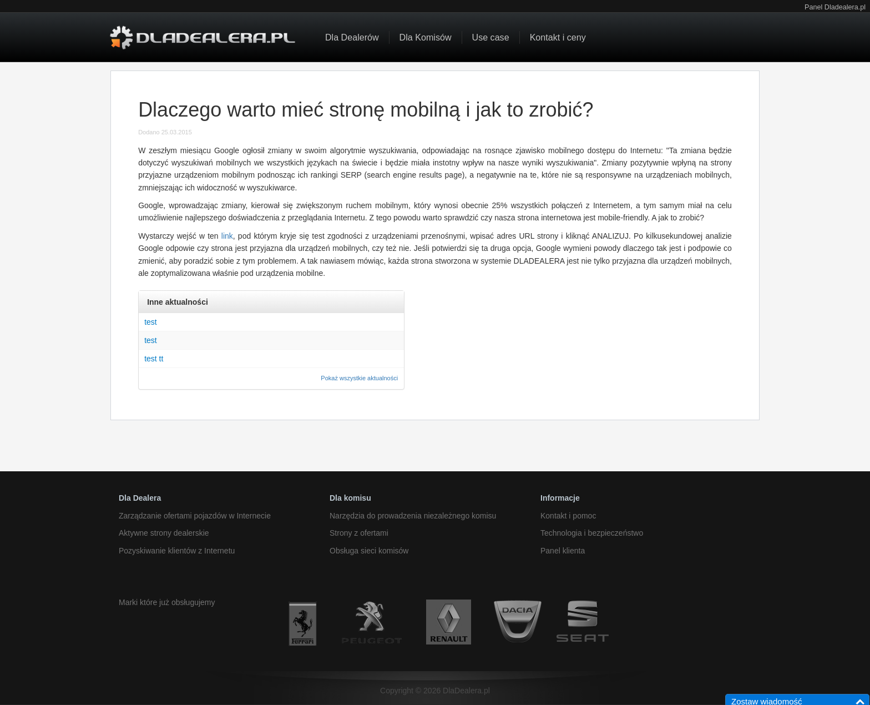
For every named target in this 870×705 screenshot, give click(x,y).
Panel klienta (562, 550)
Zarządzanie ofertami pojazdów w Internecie (195, 515)
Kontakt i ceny (558, 37)
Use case (490, 37)
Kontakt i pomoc (568, 515)
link (227, 235)
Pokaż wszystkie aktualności (359, 378)
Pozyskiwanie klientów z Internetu (177, 550)
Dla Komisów (425, 37)
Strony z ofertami (359, 532)
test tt (153, 358)
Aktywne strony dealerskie (164, 532)
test (150, 322)
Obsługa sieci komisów (369, 550)
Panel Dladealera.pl (835, 7)
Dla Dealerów (352, 37)
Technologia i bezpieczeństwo (591, 532)
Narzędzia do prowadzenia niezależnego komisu (413, 515)
